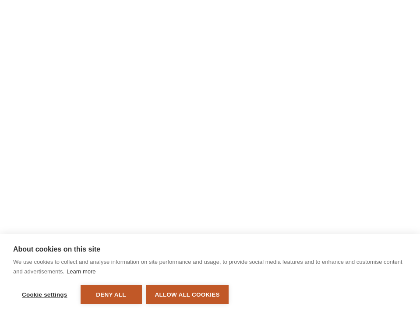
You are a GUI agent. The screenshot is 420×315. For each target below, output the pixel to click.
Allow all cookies (187, 294)
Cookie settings (44, 294)
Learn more (81, 271)
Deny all (111, 294)
